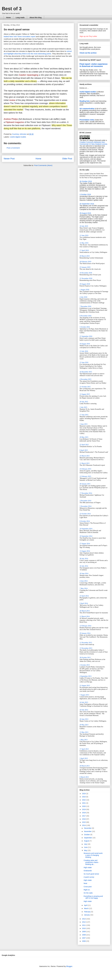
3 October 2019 (85, 194)
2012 (84, 922)
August (86, 841)
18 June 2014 (84, 573)
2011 (84, 925)
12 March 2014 (85, 616)
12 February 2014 (85, 626)
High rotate (88, 867)
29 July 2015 (84, 402)
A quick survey (89, 877)
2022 (84, 800)
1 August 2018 (84, 290)
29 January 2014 (85, 633)
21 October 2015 (85, 387)
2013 (84, 919)
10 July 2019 (84, 226)
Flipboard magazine (14, 122)
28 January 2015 (85, 484)
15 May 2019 (84, 243)
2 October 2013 (85, 665)
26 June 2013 (84, 719)
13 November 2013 (86, 648)
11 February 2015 (85, 476)
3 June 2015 (84, 424)
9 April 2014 (84, 603)
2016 (84, 819)
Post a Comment (13, 148)
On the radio (88, 893)
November (88, 831)
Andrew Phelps (11, 119)
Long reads (20, 17)
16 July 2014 (84, 566)
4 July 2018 (83, 297)
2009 (84, 931)
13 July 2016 (84, 351)
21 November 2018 (86, 278)
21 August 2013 (85, 685)
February (87, 912)
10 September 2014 (86, 536)
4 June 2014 (84, 581)
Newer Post (9, 158)
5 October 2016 (85, 327)
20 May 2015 (84, 437)
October (87, 834)
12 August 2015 (85, 394)
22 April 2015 (84, 445)
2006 (84, 941)
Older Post (67, 158)
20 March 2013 (85, 766)
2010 (84, 928)
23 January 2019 (85, 267)
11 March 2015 (84, 463)
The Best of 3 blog (86, 140)
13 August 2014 (85, 551)
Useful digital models (18, 137)
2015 (84, 822)
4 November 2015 (85, 379)
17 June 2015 (84, 415)
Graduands (88, 871)
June (86, 847)
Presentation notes (87, 120)
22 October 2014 (85, 514)
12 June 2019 (84, 235)
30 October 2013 (85, 657)
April (86, 905)
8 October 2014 (85, 521)
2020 (84, 806)
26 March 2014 (85, 611)
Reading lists (85, 101)
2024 (84, 794)
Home (8, 17)
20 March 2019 (85, 256)
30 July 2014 (84, 558)
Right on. (87, 890)
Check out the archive (88, 53)
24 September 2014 (86, 529)
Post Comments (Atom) (43, 165)
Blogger (69, 966)
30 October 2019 (86, 181)
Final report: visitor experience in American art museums (93, 65)
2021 (84, 803)
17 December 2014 (86, 493)
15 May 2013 (84, 732)
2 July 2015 (83, 407)
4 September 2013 (85, 676)
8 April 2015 (84, 450)
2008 (84, 935)
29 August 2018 (85, 284)
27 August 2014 (85, 544)
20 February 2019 (85, 262)
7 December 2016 (85, 306)
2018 (84, 813)
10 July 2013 (84, 710)
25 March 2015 (85, 456)
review (12, 100)
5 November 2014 (85, 506)
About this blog (36, 17)
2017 (84, 816)
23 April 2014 (84, 596)
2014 (84, 825)
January (87, 915)
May (86, 850)
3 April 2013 (84, 758)
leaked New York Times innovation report (19, 36)
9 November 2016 (85, 316)
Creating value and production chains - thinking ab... (91, 862)
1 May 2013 (84, 740)
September (88, 838)
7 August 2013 (84, 695)
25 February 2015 (85, 469)
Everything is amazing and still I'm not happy (93, 897)
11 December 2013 (86, 642)
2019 (84, 809)
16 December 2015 (86, 372)
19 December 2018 (86, 273)
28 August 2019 (85, 213)
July (85, 844)
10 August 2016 (85, 344)
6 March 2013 (84, 777)
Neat (85, 883)
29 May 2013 (84, 725)
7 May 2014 (84, 588)
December (88, 828)
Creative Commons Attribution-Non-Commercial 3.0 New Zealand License (93, 143)
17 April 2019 (84, 250)
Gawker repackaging (28, 75)
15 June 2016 (84, 362)
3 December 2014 (85, 501)
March (86, 908)
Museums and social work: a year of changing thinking (93, 855)
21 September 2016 (86, 336)
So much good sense (91, 874)
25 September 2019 (87, 204)
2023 (84, 797)
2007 (84, 938)
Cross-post (88, 887)
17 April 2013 (84, 749)
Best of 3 (12, 8)
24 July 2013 (84, 702)
